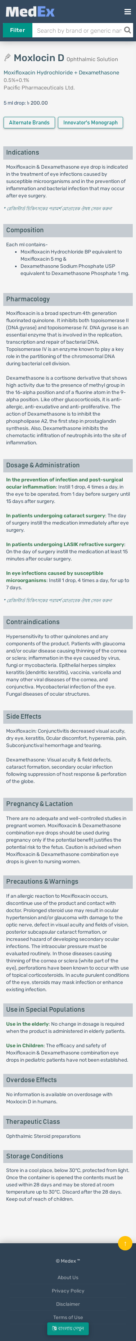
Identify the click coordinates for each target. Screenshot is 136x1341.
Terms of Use (68, 1317)
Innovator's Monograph (90, 122)
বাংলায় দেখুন (68, 1328)
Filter (17, 30)
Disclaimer (68, 1304)
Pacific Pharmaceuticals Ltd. (39, 87)
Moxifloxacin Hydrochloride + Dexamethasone (61, 72)
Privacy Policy (68, 1291)
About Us (68, 1277)
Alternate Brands (29, 122)
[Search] (127, 30)
